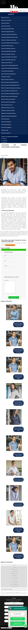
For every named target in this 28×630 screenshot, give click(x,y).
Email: (8, 261)
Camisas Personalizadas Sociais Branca (8, 51)
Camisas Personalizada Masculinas (8, 31)
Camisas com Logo (5, 17)
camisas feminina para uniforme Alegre (18, 455)
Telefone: (8, 266)
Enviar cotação (14, 297)
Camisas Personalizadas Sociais (7, 45)
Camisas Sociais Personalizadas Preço (8, 73)
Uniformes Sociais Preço (6, 133)
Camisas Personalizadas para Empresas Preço (10, 42)
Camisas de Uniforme (5, 23)
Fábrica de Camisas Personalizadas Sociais (9, 90)
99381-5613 (4, 3)
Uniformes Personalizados (6, 127)
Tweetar (3, 157)
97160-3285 (4, 2)
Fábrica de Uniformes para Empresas (8, 99)
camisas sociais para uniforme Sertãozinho (18, 504)
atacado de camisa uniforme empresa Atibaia (18, 377)
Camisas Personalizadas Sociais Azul (8, 48)
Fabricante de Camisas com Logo (7, 107)
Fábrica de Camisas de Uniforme (7, 79)
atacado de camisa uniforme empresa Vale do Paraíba (18, 556)
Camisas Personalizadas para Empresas (8, 40)
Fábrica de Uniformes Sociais (6, 104)
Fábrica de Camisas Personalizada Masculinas (10, 82)
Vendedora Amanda (17, 618)
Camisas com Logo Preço (6, 20)
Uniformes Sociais (4, 130)
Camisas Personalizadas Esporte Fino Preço (9, 37)
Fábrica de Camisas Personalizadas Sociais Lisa (10, 93)
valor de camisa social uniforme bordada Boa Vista (18, 429)
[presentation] (12, 272)
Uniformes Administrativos (6, 121)
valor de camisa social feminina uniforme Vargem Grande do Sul (18, 403)
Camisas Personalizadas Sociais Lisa (8, 54)
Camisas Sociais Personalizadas (7, 71)
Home (14, 603)
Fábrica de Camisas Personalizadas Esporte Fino (10, 85)
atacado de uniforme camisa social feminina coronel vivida (18, 324)
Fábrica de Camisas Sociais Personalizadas (9, 96)
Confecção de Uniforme (6, 76)
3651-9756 (5, 138)
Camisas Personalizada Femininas (7, 28)
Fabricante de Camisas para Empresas (8, 113)
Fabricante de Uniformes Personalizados (9, 116)
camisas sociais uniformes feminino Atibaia (18, 530)
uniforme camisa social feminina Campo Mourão (18, 480)
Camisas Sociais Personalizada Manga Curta (9, 65)
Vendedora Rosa (17, 623)
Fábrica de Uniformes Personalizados (8, 102)
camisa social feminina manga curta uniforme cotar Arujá (18, 351)
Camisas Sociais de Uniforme (7, 62)
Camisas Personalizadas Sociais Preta (8, 59)
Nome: (8, 256)
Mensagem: (8, 286)
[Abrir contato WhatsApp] (25, 626)
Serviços (11, 14)
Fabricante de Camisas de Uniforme (8, 110)
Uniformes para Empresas (6, 124)
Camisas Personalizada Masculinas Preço (9, 34)
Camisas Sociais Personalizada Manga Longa (9, 68)
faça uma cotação (10, 245)
